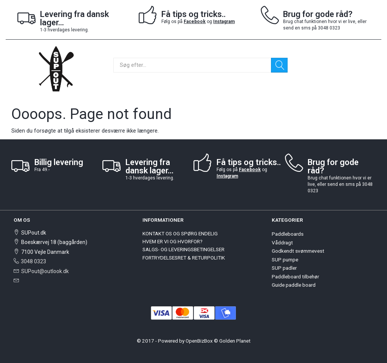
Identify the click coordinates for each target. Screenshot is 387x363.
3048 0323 (33, 261)
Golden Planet (235, 341)
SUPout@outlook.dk (45, 271)
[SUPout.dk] (56, 68)
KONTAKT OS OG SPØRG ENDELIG (180, 233)
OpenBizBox (199, 341)
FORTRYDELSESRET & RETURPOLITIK (183, 258)
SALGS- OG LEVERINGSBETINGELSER (183, 249)
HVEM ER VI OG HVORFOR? (172, 241)
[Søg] (279, 65)
